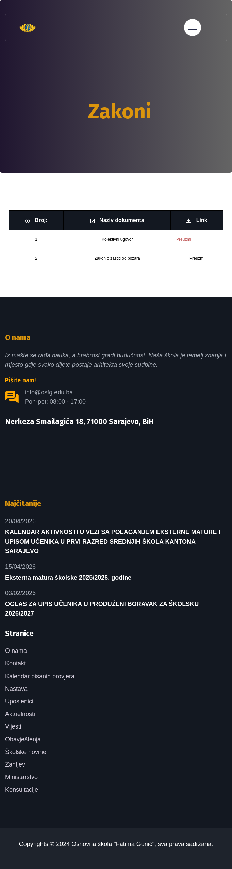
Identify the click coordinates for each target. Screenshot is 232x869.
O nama (16, 650)
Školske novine (25, 752)
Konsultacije (21, 789)
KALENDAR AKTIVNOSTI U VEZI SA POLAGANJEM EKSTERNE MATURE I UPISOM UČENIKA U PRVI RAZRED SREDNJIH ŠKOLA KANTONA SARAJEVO (112, 541)
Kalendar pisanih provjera (39, 676)
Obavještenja (23, 739)
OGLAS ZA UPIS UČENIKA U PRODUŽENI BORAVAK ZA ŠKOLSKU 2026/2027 (102, 609)
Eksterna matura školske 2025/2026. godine (68, 577)
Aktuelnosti (20, 714)
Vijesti (13, 726)
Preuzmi (183, 239)
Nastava (16, 688)
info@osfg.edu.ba (49, 392)
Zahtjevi (16, 764)
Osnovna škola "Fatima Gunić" (112, 843)
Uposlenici (19, 701)
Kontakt (15, 663)
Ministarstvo (21, 777)
